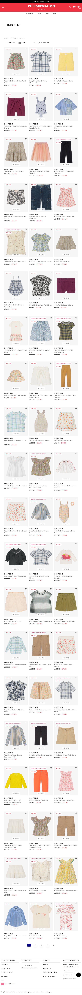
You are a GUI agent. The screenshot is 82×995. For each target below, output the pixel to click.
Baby (39, 14)
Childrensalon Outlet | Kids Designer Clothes (41, 7)
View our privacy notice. (69, 978)
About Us (45, 964)
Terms (38, 992)
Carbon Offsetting (8, 983)
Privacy (42, 992)
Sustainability (47, 968)
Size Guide (4, 976)
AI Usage (48, 992)
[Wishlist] (75, 7)
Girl (47, 14)
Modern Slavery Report (49, 976)
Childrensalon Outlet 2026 (19, 992)
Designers (29, 14)
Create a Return (6, 968)
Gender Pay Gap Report (50, 972)
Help (2, 980)
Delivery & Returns (6, 972)
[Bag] (80, 7)
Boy (54, 14)
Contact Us (4, 964)
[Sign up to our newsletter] (78, 975)
